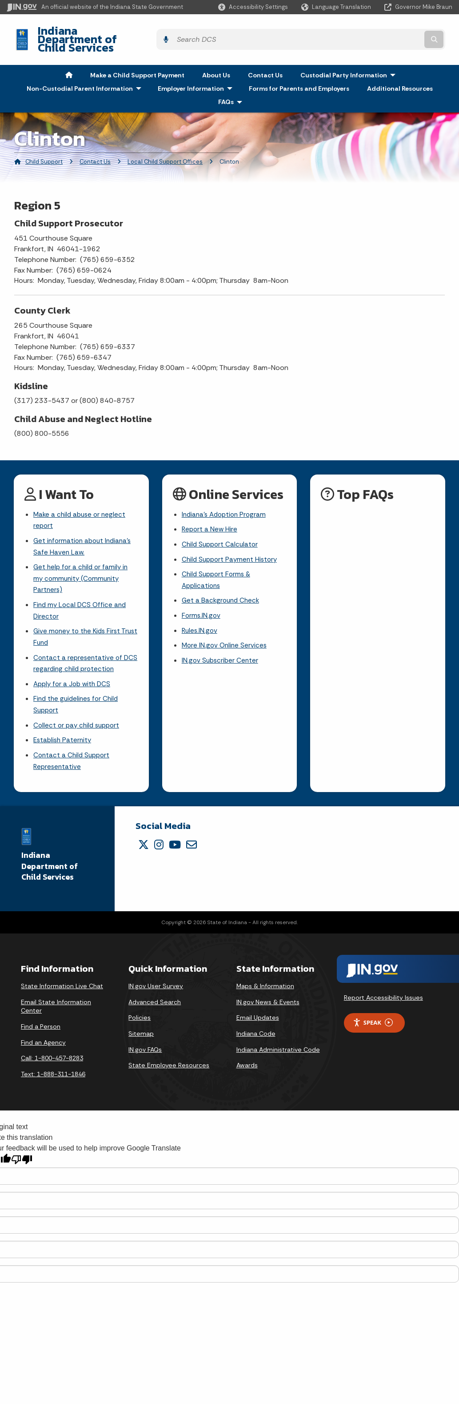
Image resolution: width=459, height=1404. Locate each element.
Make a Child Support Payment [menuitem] (137, 60)
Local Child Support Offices (165, 146)
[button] (253, 7)
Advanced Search (154, 1001)
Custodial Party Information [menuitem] (349, 60)
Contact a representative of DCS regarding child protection (83, 656)
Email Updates (257, 1016)
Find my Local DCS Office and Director (81, 600)
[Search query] (398, 31)
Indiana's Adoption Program (226, 499)
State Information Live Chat (62, 985)
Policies (139, 1016)
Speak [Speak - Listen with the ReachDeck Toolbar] (373, 1021)
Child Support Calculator (221, 531)
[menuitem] (69, 59)
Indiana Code (255, 1032)
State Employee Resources (168, 1064)
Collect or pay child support (78, 721)
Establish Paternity (63, 737)
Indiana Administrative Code (278, 1048)
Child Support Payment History (232, 546)
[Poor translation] (21, 1158)
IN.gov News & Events (267, 1001)
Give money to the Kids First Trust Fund (78, 629)
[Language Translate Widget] (337, 7)
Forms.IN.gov (202, 605)
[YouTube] (175, 843)
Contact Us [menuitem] (265, 60)
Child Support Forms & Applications (218, 568)
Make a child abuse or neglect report (81, 505)
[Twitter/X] (143, 843)
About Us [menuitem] (216, 60)
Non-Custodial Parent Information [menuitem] (86, 73)
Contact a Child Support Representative (73, 759)
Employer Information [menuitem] (197, 73)
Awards (247, 1064)
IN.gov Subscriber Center (221, 652)
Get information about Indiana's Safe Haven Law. (84, 533)
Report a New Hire (210, 515)
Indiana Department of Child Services (129, 31)
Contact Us (95, 146)
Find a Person (40, 1025)
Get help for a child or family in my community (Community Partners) (82, 567)
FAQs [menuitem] (232, 87)
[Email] (191, 843)
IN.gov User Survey (155, 985)
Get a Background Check (222, 590)
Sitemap (141, 1032)
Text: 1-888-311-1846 (53, 1072)
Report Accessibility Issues (383, 996)
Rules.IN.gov (200, 621)
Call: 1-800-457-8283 (52, 1057)
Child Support (44, 146)
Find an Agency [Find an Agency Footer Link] (43, 1041)
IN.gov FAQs (145, 1048)
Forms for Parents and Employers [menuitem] (299, 73)
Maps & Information (265, 985)
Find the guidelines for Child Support (77, 700)
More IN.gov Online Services (226, 637)
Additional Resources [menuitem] (400, 73)
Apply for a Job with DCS (74, 678)
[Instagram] (159, 843)
